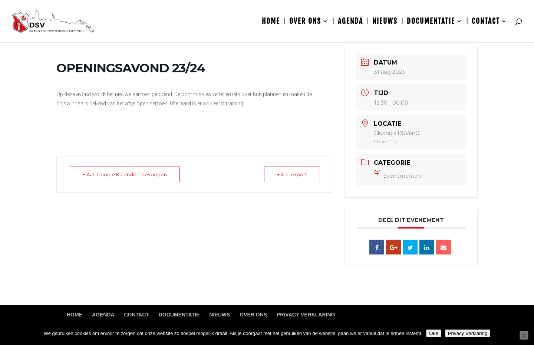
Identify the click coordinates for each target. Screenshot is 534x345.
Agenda (350, 22)
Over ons (305, 22)
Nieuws (385, 22)
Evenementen (397, 175)
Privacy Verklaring (306, 315)
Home (271, 22)
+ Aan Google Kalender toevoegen (125, 174)
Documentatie (431, 22)
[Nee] (524, 335)
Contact (486, 22)
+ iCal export (292, 174)
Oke (433, 333)
